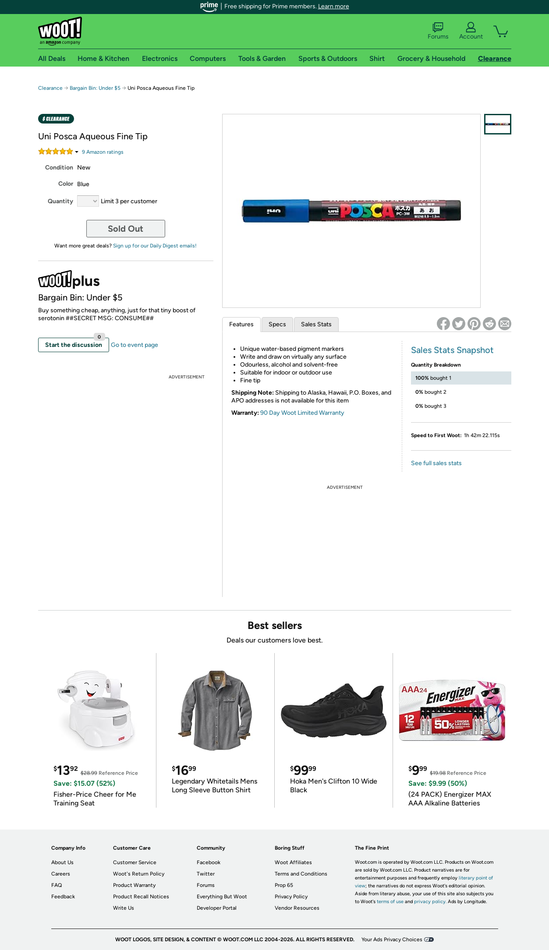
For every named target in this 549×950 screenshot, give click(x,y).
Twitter (206, 874)
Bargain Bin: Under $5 (95, 88)
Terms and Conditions (301, 874)
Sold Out (125, 228)
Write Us (123, 908)
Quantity (60, 201)
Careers (60, 874)
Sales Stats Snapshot (452, 350)
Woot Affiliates (293, 862)
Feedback (63, 896)
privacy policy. (430, 901)
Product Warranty (134, 885)
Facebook (208, 862)
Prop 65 (284, 885)
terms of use (390, 901)
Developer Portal (217, 908)
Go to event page (134, 345)
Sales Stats (316, 324)
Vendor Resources (297, 908)
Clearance (50, 88)
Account (471, 31)
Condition (59, 167)
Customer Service (134, 862)
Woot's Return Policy (138, 874)
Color (65, 183)
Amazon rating (103, 152)
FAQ (56, 885)
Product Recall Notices (141, 896)
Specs (277, 324)
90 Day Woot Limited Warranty (302, 413)
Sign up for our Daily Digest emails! (155, 246)
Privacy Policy (291, 896)
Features (241, 324)
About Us (62, 862)
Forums (438, 31)
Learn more (333, 6)
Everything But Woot (222, 896)
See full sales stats (436, 463)
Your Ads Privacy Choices (391, 939)
